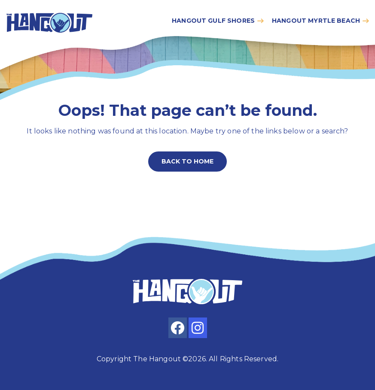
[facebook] (177, 327)
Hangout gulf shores (213, 20)
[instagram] (198, 327)
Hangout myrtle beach (316, 20)
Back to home (187, 161)
